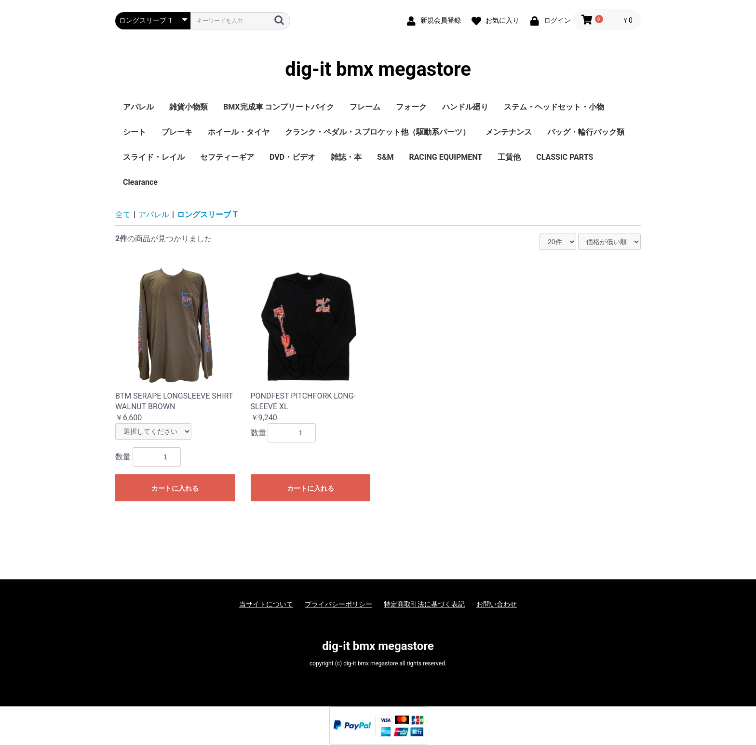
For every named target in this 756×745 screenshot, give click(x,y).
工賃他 (509, 157)
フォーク (411, 106)
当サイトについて (266, 604)
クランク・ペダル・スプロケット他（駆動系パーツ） (377, 132)
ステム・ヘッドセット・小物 (554, 106)
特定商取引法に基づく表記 (424, 604)
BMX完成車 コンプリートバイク (278, 106)
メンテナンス (509, 132)
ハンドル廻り (465, 106)
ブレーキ (177, 132)
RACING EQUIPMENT (445, 157)
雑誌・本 (346, 157)
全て (123, 214)
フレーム (365, 106)
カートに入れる (175, 488)
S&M (385, 157)
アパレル (138, 106)
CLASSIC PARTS (564, 157)
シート (134, 132)
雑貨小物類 (188, 106)
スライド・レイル (154, 157)
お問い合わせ (496, 604)
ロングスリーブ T (207, 214)
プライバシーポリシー (338, 604)
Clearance (140, 182)
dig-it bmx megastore (378, 69)
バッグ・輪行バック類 (585, 132)
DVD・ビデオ (292, 157)
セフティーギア (227, 157)
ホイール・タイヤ (239, 132)
